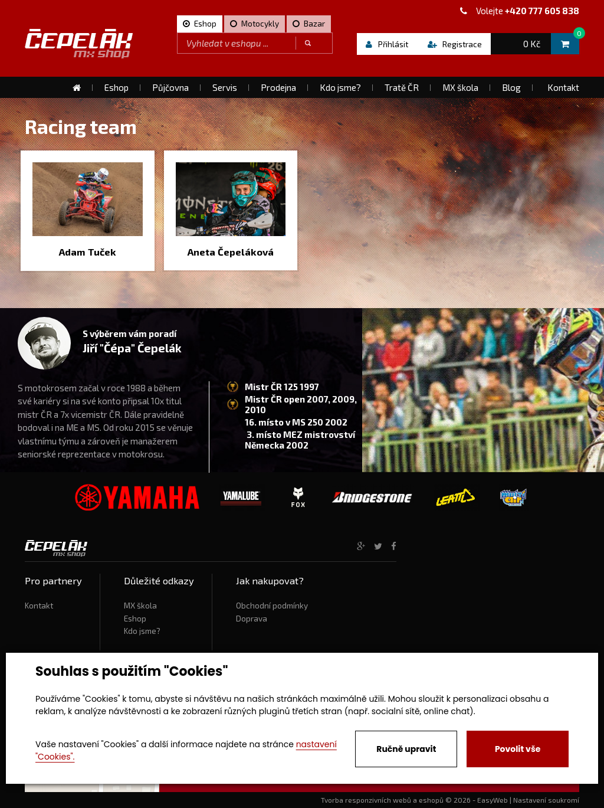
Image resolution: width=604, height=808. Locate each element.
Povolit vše (517, 749)
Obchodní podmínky (272, 605)
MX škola (140, 605)
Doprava (251, 618)
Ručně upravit (406, 749)
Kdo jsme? (142, 631)
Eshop (135, 618)
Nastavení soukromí (546, 800)
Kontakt (39, 605)
